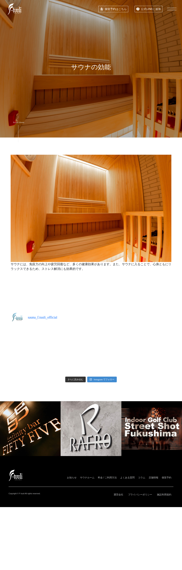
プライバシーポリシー (140, 494)
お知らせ (72, 477)
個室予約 (166, 477)
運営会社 (118, 494)
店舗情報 (153, 477)
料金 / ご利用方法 (107, 477)
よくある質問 (127, 477)
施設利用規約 (164, 494)
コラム (141, 477)
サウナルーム (87, 477)
